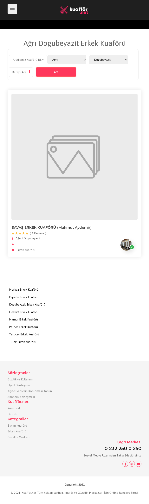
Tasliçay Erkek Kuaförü (24, 334)
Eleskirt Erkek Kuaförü (23, 312)
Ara (56, 72)
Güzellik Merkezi (18, 437)
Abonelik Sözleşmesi (21, 396)
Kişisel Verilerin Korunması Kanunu (30, 391)
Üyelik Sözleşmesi (19, 385)
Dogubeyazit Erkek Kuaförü (27, 304)
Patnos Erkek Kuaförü (23, 327)
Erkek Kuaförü (17, 431)
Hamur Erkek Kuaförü (23, 319)
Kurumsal (14, 408)
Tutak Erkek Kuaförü (22, 342)
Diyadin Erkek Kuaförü (23, 297)
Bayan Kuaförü (17, 425)
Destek (12, 414)
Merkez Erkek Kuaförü (23, 289)
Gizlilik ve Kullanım (20, 379)
